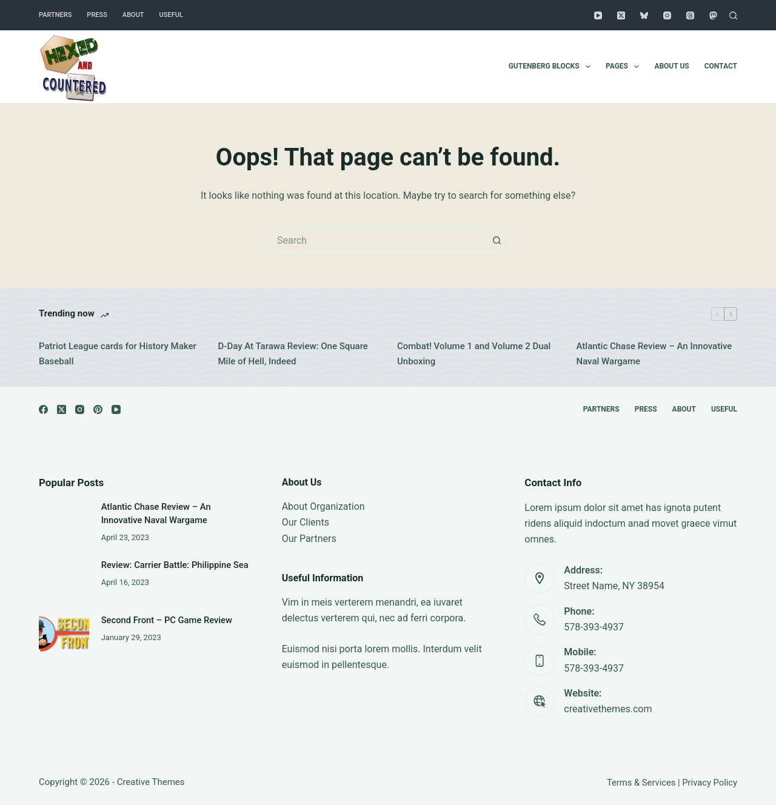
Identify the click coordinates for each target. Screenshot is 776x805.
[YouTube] (598, 15)
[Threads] (690, 15)
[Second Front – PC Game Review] (64, 629)
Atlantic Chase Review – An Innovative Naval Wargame (654, 354)
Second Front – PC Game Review (166, 620)
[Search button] (497, 240)
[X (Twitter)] (621, 15)
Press (97, 15)
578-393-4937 (594, 627)
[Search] (733, 15)
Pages (625, 66)
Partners (55, 15)
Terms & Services (641, 782)
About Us (671, 66)
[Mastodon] (713, 15)
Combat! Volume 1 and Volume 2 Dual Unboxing (473, 354)
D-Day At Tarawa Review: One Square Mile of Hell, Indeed (293, 354)
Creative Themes (151, 782)
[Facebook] (43, 409)
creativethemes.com (608, 709)
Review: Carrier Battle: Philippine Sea (175, 564)
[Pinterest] (97, 409)
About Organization (323, 506)
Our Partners (309, 538)
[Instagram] (667, 15)
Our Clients (305, 522)
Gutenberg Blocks (552, 66)
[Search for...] (376, 240)
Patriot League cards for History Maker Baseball (117, 354)
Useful (171, 15)
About (133, 15)
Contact (720, 66)
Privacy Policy (709, 782)
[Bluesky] (644, 15)
